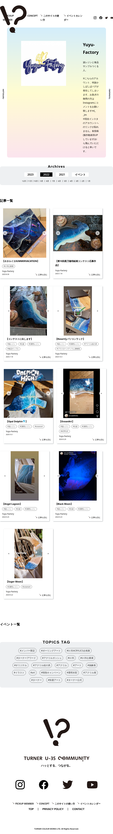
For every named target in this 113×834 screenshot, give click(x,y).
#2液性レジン (34, 344)
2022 (46, 174)
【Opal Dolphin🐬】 (17, 421)
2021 (62, 174)
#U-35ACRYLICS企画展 (78, 650)
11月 (30, 181)
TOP (31, 809)
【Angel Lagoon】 (12, 503)
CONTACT (78, 809)
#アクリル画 (89, 672)
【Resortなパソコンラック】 (70, 338)
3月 (77, 181)
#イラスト (19, 672)
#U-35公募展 (8, 266)
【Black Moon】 (64, 503)
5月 (65, 181)
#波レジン (11, 344)
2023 (30, 174)
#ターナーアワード (26, 657)
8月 (47, 181)
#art (32, 672)
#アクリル (61, 665)
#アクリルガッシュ (52, 657)
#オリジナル (20, 665)
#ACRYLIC (64, 431)
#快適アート (54, 680)
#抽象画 (92, 665)
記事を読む (42, 274)
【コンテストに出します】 (19, 338)
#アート (77, 665)
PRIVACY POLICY (53, 809)
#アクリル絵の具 (90, 344)
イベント (80, 174)
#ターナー (36, 680)
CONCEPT (32, 15)
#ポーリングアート (50, 650)
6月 (59, 181)
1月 (89, 181)
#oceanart (39, 426)
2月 (83, 181)
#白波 (22, 344)
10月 (36, 181)
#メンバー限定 (27, 650)
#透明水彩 (72, 672)
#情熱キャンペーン (51, 672)
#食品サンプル (13, 349)
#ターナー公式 (74, 680)
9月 (41, 181)
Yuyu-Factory (8, 271)
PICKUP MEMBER (24, 803)
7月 (53, 181)
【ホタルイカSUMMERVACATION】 (20, 261)
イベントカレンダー (90, 803)
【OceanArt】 (66, 421)
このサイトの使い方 (65, 803)
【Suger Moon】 (15, 581)
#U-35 (71, 657)
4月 (71, 181)
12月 (24, 181)
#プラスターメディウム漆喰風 (68, 349)
